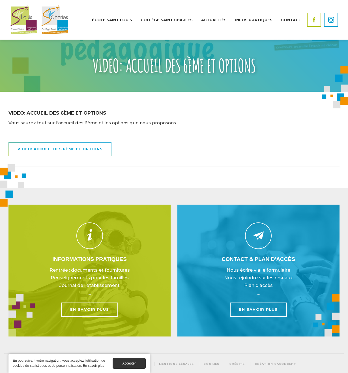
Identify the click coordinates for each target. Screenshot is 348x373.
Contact (291, 20)
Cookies (211, 363)
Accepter (129, 365)
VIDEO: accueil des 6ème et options (60, 149)
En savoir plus (89, 270)
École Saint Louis (112, 20)
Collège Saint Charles (167, 20)
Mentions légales (176, 363)
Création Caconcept (275, 363)
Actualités (214, 20)
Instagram (331, 20)
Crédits (237, 363)
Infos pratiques (253, 20)
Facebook (314, 20)
